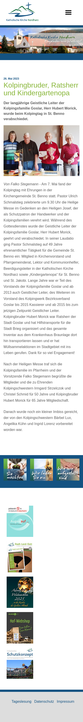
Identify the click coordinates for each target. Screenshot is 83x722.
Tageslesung (21, 701)
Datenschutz (44, 701)
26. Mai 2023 (11, 78)
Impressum (65, 701)
